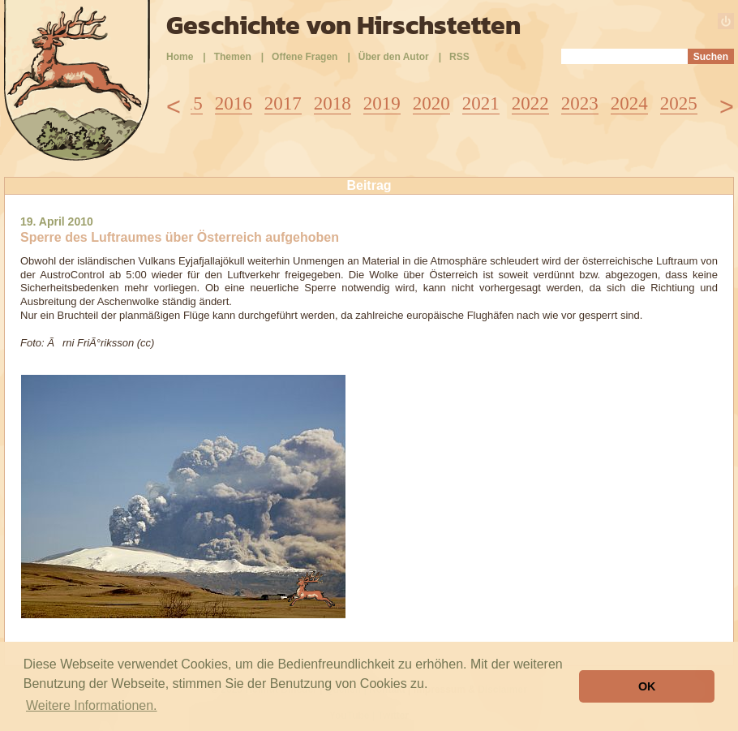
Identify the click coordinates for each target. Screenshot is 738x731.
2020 (431, 103)
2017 (283, 103)
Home (179, 56)
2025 (678, 103)
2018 (332, 103)
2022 (530, 103)
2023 (580, 103)
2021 (481, 103)
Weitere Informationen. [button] (91, 705)
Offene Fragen (304, 56)
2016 (233, 103)
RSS (459, 56)
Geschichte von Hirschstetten (343, 25)
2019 (382, 103)
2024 (629, 103)
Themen (232, 56)
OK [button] (647, 686)
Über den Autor (393, 56)
